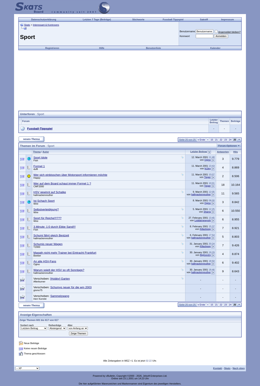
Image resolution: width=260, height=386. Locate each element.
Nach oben (239, 368)
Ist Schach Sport (44, 200)
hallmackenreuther (43, 195)
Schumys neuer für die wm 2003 (70, 287)
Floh (36, 160)
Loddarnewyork (202, 220)
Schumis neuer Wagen (48, 244)
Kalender (215, 48)
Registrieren (52, 48)
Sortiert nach (27, 325)
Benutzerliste (153, 48)
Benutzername (187, 31)
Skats (27, 25)
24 (230, 139)
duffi (36, 169)
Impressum (227, 19)
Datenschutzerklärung (43, 19)
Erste (201, 139)
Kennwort (184, 36)
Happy (37, 177)
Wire (36, 203)
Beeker (37, 255)
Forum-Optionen (227, 145)
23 (225, 139)
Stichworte (138, 19)
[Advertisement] (130, 80)
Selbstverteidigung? (46, 209)
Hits (235, 152)
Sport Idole (40, 157)
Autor (46, 152)
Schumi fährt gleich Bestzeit (51, 235)
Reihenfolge (55, 325)
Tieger (207, 177)
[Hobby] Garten (60, 278)
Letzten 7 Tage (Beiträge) (97, 19)
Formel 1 (39, 166)
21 (216, 139)
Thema (37, 152)
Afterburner (39, 281)
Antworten (223, 152)
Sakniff (204, 19)
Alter (70, 325)
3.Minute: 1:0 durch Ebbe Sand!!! (55, 226)
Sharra (207, 211)
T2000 (37, 247)
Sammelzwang (59, 296)
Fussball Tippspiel (173, 19)
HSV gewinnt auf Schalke (50, 192)
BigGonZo (205, 255)
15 (211, 139)
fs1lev (207, 168)
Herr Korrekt (40, 299)
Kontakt (217, 368)
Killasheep (205, 229)
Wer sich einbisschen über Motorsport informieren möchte (70, 174)
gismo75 (38, 290)
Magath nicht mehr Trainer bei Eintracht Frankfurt (65, 252)
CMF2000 (39, 186)
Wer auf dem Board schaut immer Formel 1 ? (62, 183)
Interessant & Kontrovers (46, 25)
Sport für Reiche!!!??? (48, 218)
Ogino (207, 160)
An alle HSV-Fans (45, 261)
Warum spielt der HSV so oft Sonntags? (59, 270)
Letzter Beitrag (198, 151)
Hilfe (101, 48)
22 (221, 139)
